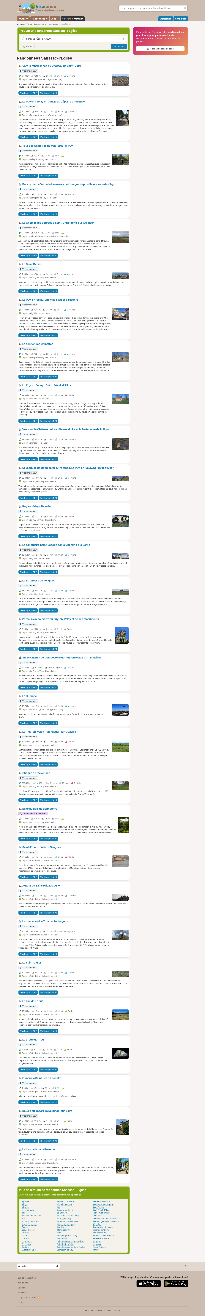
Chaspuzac (26, 1244)
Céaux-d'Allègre (28, 1230)
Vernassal (97, 1244)
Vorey (95, 1249)
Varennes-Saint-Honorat (103, 1235)
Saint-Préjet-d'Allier (101, 1210)
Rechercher (119, 46)
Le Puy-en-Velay (64, 1218)
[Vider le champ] (118, 38)
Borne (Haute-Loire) (30, 1221)
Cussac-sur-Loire (29, 1249)
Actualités (22, 1292)
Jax (58, 1207)
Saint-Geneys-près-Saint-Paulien (71, 1247)
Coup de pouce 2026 (29, 1297)
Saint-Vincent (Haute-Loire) (105, 1218)
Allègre (25, 1204)
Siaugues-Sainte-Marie (103, 1227)
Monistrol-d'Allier (64, 1230)
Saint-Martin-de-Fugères (103, 1204)
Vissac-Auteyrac (100, 1247)
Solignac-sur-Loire (101, 1230)
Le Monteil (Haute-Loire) (68, 1215)
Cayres (25, 1227)
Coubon (25, 1247)
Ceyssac (25, 1232)
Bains (24, 1212)
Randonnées (40, 18)
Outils (23, 18)
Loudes (60, 1227)
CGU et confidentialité (27, 1278)
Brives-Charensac (29, 1224)
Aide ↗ (55, 18)
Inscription (165, 18)
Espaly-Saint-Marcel (66, 1201)
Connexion (180, 18)
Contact (21, 1302)
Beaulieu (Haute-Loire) (31, 1215)
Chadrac (25, 1235)
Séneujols (97, 1224)
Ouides (60, 1232)
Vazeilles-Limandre (101, 1238)
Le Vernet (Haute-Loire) (67, 1221)
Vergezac (97, 1241)
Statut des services (93, 1310)
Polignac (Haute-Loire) (67, 1235)
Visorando (21, 24)
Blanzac (25, 1218)
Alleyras (25, 1207)
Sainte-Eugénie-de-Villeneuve (106, 1221)
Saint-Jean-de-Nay (65, 1249)
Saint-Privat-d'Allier (101, 1212)
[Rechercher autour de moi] (124, 38)
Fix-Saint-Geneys (64, 1204)
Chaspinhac (27, 1241)
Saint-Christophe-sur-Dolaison (70, 1241)
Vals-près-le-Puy (100, 1232)
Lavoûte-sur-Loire (65, 1210)
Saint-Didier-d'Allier (65, 1244)
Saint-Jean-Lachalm (101, 1201)
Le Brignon (62, 1212)
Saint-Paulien (98, 1207)
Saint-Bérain (62, 1238)
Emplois (21, 1287)
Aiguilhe (25, 1201)
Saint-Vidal (97, 1215)
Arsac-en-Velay (28, 1210)
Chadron (25, 1238)
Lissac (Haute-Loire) (66, 1224)
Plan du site (23, 1282)
